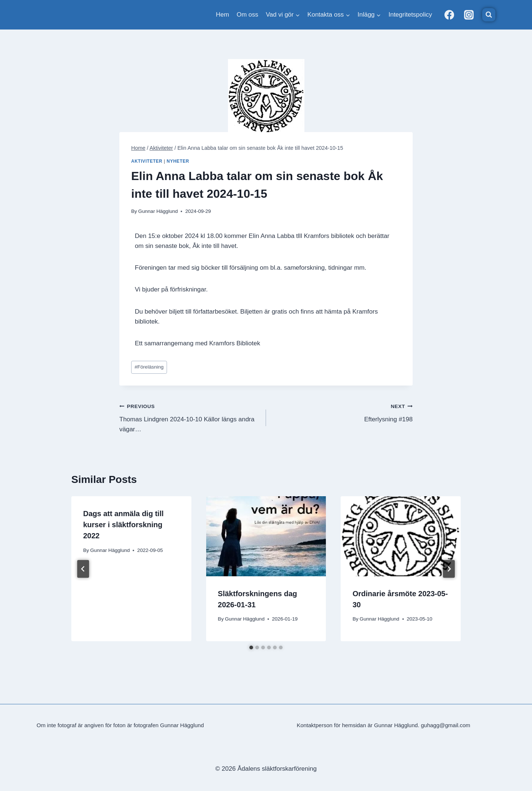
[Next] (449, 569)
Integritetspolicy (410, 14)
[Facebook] (449, 14)
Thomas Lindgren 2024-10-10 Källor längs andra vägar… (189, 417)
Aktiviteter (147, 161)
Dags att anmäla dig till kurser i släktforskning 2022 (123, 525)
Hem (222, 14)
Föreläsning (149, 367)
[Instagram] (468, 14)
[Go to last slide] (83, 569)
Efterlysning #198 (342, 412)
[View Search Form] (488, 14)
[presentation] (266, 536)
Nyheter (178, 161)
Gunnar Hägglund (158, 211)
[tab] (251, 647)
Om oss (248, 14)
